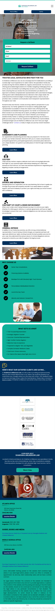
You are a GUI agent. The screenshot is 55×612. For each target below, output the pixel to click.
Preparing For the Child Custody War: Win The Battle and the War (28, 564)
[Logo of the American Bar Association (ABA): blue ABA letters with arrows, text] (27, 401)
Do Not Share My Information (15, 608)
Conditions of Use (25, 608)
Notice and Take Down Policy (36, 608)
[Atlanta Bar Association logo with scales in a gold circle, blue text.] (27, 410)
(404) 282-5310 (7, 513)
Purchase (5, 564)
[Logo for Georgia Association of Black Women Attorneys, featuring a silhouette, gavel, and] (27, 427)
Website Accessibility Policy (47, 608)
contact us (17, 123)
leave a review (6, 380)
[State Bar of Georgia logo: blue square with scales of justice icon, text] (27, 444)
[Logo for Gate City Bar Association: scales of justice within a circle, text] (27, 418)
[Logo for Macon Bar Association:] (27, 435)
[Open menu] (52, 6)
